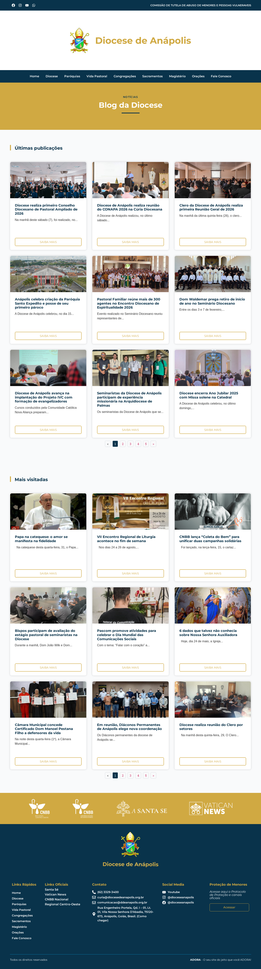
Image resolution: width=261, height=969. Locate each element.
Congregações (125, 76)
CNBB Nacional (56, 899)
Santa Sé (51, 889)
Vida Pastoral (96, 76)
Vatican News (55, 894)
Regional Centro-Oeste (62, 904)
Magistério (177, 76)
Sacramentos (152, 76)
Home (34, 76)
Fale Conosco (221, 76)
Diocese (52, 76)
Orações (198, 76)
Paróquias (72, 76)
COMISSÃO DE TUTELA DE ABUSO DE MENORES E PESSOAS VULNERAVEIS (200, 5)
